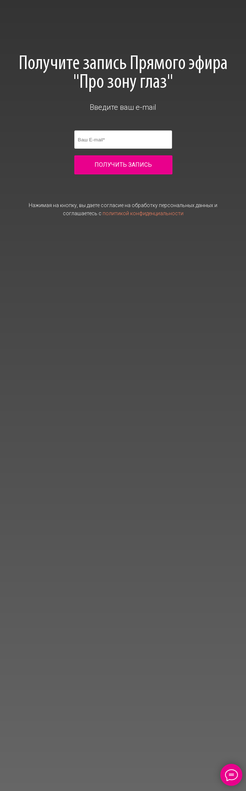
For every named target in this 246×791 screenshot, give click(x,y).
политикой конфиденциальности (143, 213)
